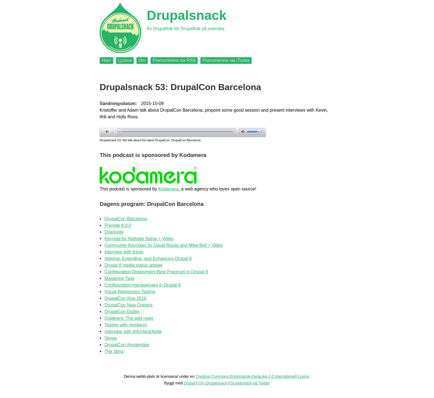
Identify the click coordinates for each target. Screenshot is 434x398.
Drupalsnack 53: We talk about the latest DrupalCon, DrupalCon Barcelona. (150, 140)
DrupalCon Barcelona (126, 218)
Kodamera (168, 189)
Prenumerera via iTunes (226, 60)
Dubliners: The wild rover (129, 318)
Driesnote (114, 232)
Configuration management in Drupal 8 (143, 285)
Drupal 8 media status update (133, 265)
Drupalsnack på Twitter (250, 383)
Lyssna (125, 60)
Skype (111, 338)
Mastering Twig (119, 278)
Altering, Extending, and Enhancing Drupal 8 (148, 258)
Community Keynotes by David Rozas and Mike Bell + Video (164, 245)
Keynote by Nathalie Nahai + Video (139, 238)
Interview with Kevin (124, 252)
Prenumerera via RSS (174, 60)
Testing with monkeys (126, 325)
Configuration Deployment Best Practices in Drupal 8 (156, 271)
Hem (106, 60)
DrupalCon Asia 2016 (125, 298)
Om (142, 60)
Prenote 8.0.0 (118, 225)
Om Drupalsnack (212, 383)
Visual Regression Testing (130, 291)
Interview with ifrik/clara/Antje (133, 331)
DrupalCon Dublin (122, 311)
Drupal (189, 383)
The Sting (114, 351)
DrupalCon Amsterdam (127, 344)
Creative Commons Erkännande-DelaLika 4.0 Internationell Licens (252, 376)
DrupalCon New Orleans (129, 305)
